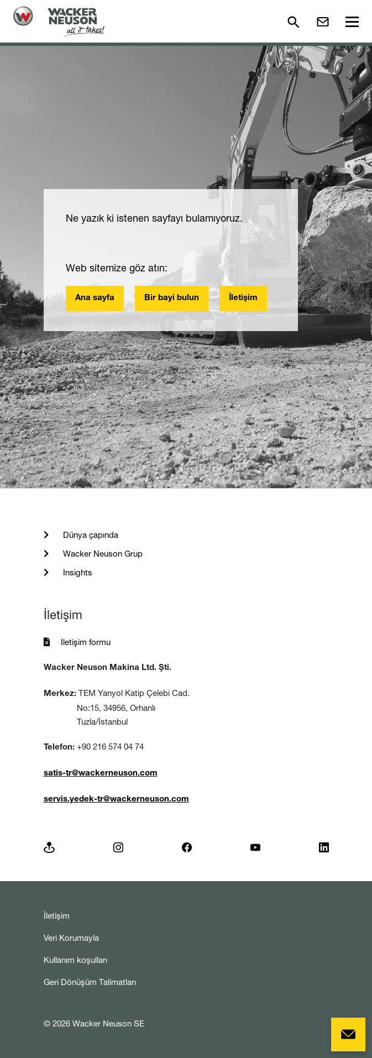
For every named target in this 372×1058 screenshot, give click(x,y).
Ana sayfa (94, 298)
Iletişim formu (86, 642)
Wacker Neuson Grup (102, 553)
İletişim (243, 298)
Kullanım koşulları (75, 960)
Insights (76, 572)
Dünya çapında (89, 535)
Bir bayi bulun (171, 298)
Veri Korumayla (71, 938)
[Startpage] (58, 21)
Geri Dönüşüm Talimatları (90, 982)
